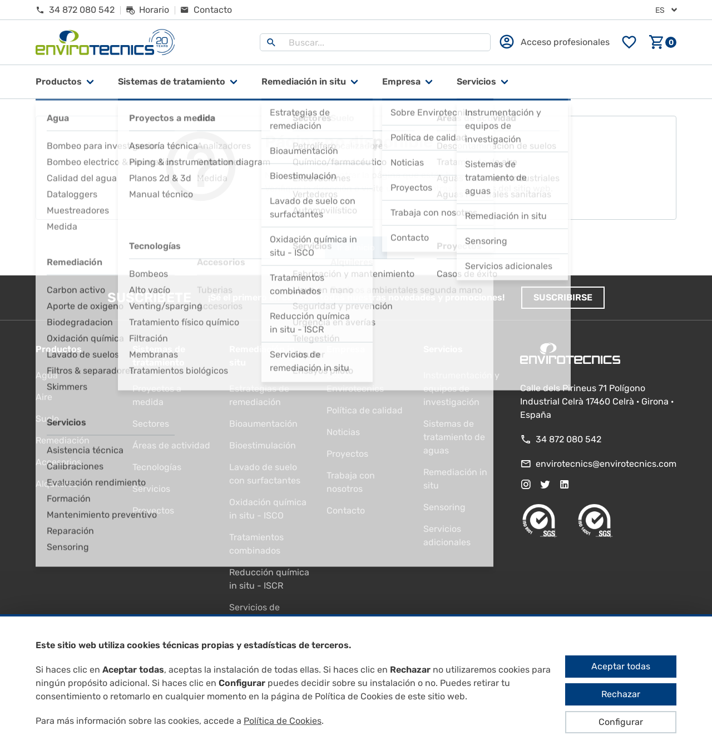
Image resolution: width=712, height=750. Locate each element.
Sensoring (444, 507)
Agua (47, 375)
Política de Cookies (283, 721)
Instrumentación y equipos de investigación (461, 388)
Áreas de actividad (171, 445)
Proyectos (153, 510)
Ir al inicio (356, 248)
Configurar (621, 722)
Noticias (343, 432)
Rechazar (620, 694)
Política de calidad (365, 410)
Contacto (346, 510)
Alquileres (56, 483)
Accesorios (58, 462)
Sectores (150, 423)
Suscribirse (562, 297)
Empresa (401, 81)
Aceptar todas (620, 666)
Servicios (476, 81)
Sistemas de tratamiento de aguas (454, 437)
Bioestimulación (262, 445)
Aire (44, 397)
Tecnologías (156, 467)
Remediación (63, 440)
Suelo (47, 418)
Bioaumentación (263, 423)
